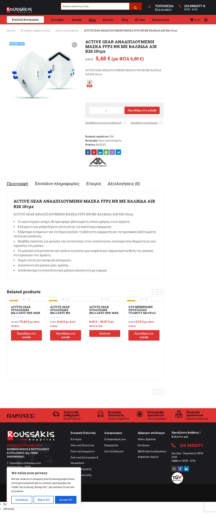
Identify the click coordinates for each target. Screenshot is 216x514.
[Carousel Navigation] (158, 292)
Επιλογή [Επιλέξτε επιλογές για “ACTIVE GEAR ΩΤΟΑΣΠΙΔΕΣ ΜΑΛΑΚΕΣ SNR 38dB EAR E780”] (104, 333)
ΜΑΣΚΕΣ (101, 144)
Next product (161, 392)
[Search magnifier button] (135, 8)
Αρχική (11, 30)
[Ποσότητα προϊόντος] (106, 110)
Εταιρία (93, 183)
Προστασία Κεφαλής (67, 30)
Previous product (155, 392)
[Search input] (95, 6)
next (161, 292)
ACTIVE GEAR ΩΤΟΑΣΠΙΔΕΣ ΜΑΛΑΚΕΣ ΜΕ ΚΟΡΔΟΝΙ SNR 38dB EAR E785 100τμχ (63, 313)
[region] (44, 487)
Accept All (65, 499)
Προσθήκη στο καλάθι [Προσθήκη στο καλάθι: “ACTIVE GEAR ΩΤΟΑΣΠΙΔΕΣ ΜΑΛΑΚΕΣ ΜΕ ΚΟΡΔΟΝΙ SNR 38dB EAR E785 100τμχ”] (65, 335)
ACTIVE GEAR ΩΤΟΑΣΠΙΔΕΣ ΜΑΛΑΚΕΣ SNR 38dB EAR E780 (103, 311)
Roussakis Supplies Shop (35, 30)
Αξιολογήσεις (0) (124, 183)
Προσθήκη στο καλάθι (142, 110)
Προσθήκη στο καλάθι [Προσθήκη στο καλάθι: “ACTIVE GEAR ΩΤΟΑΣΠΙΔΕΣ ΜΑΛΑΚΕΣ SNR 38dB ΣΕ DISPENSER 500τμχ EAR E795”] (26, 335)
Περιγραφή (17, 183)
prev (154, 292)
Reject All (44, 499)
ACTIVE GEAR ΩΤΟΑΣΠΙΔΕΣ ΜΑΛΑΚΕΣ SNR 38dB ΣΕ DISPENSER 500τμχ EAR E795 (25, 313)
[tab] (17, 183)
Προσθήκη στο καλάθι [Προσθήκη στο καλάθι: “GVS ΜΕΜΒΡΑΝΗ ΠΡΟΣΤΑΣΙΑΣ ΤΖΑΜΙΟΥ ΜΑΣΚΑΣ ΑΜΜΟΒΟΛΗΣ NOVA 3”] (144, 335)
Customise (21, 499)
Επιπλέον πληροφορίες (57, 183)
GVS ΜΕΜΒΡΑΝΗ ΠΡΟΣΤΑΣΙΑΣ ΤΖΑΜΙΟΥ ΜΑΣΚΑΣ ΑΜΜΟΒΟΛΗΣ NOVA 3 (143, 313)
